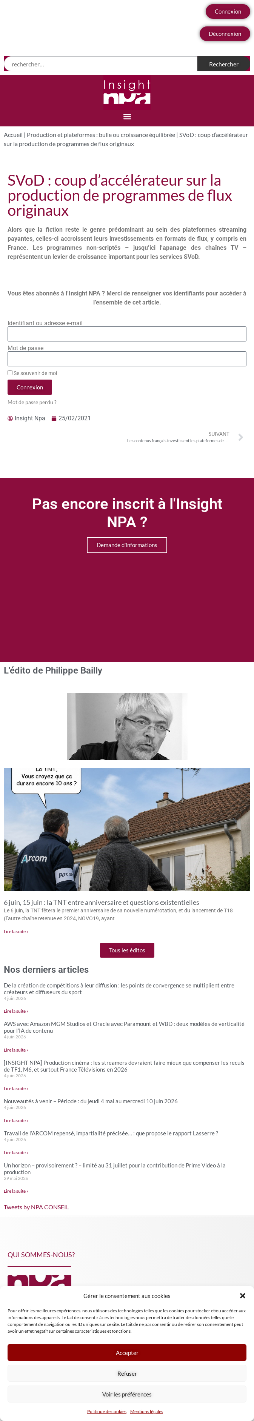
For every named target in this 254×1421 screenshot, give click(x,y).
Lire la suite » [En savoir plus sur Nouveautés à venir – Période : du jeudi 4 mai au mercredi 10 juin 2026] (16, 1120)
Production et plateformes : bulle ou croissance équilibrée (101, 134)
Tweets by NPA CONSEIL (36, 1206)
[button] (242, 1296)
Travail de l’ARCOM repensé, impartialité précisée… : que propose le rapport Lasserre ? (111, 1133)
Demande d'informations (127, 544)
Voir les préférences (127, 1394)
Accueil (13, 134)
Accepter (127, 1352)
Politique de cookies (106, 1411)
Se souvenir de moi (32, 373)
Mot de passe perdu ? (32, 402)
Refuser (127, 1373)
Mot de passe (25, 348)
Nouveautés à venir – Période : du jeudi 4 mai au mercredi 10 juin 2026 (91, 1101)
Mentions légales (146, 1411)
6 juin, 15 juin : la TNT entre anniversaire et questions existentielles (101, 902)
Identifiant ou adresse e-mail (45, 323)
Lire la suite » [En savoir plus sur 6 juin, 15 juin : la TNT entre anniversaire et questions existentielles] (16, 931)
